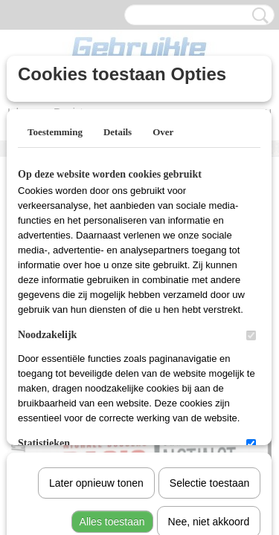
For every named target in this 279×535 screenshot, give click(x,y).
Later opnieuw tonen (96, 329)
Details (117, 131)
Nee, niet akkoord (209, 368)
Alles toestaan (112, 368)
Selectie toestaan (209, 329)
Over (163, 131)
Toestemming (55, 131)
